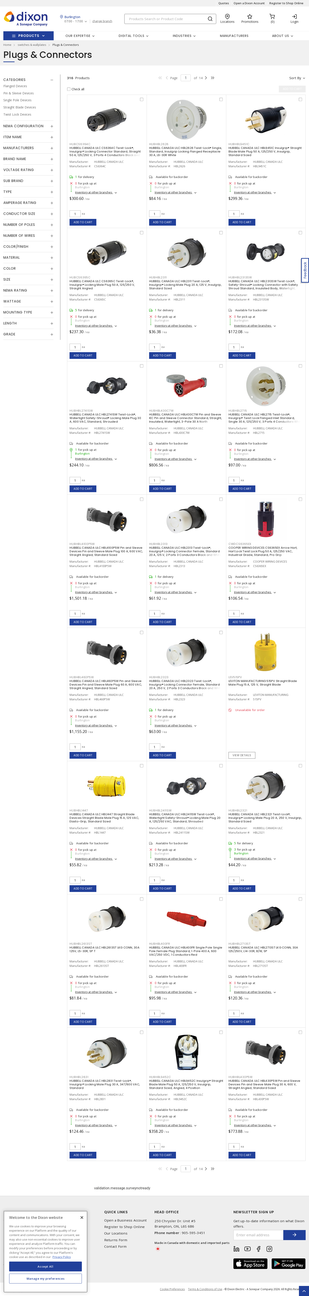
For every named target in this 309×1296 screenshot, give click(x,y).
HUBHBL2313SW (240, 277)
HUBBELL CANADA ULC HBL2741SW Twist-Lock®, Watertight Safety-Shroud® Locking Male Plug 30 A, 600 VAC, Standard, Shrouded (105, 418)
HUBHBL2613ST (81, 944)
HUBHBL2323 (159, 677)
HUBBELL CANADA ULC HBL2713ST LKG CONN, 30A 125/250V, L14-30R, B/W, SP (263, 949)
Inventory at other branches (94, 192)
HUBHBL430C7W (161, 411)
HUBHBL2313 (158, 544)
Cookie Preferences (172, 1289)
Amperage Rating (19, 202)
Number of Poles (19, 224)
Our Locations (115, 1233)
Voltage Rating (18, 169)
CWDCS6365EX (240, 544)
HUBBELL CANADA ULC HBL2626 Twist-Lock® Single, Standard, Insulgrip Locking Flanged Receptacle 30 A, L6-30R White (185, 151)
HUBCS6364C (80, 144)
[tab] (28, 80)
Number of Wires (19, 235)
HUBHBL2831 (79, 1077)
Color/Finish (15, 246)
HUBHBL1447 (79, 810)
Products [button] (28, 35)
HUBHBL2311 (158, 277)
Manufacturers (234, 36)
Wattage (12, 301)
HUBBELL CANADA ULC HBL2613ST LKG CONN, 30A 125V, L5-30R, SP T (105, 949)
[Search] (170, 19)
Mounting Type (17, 312)
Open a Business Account (125, 1220)
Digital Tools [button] (131, 36)
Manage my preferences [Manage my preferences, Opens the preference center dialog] (46, 1279)
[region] (45, 1251)
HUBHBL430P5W (241, 1077)
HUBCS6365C (80, 277)
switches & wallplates (32, 45)
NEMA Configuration (23, 126)
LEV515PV (235, 677)
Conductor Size (19, 213)
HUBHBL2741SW (81, 411)
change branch (102, 21)
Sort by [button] (295, 78)
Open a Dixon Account (249, 3)
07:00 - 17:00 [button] (73, 21)
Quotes (223, 3)
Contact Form (115, 1246)
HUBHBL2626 (159, 144)
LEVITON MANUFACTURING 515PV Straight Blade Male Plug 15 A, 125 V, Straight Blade (263, 682)
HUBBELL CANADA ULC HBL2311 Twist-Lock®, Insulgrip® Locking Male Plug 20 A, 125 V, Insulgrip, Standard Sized (185, 284)
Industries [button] (182, 36)
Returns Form (115, 1240)
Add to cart (83, 222)
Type (7, 191)
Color (9, 268)
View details (242, 755)
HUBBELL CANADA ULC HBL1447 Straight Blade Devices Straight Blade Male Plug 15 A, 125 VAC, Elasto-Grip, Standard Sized (104, 817)
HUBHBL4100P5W (82, 544)
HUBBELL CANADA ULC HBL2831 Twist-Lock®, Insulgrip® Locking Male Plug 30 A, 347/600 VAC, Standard (105, 1084)
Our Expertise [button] (78, 36)
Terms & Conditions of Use (205, 1289)
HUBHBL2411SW (160, 810)
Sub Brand (13, 180)
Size (7, 279)
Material (11, 257)
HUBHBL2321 (238, 810)
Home (7, 45)
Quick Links (116, 1212)
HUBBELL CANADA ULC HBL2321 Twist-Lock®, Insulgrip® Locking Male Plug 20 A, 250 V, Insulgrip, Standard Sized (265, 817)
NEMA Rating (15, 290)
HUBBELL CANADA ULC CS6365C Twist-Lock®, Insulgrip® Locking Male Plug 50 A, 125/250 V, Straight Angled (102, 284)
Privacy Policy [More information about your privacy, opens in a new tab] (62, 1257)
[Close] (82, 1217)
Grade (9, 334)
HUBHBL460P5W (82, 677)
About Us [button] (280, 36)
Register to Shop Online (286, 3)
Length (10, 323)
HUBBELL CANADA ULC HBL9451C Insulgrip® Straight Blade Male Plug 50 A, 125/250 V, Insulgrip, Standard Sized (265, 151)
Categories (14, 79)
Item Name (12, 137)
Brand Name (14, 159)
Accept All (45, 1266)
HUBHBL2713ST (240, 944)
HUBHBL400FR (159, 944)
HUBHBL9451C (239, 144)
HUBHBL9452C (160, 1077)
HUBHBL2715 (238, 411)
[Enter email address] (258, 1235)
